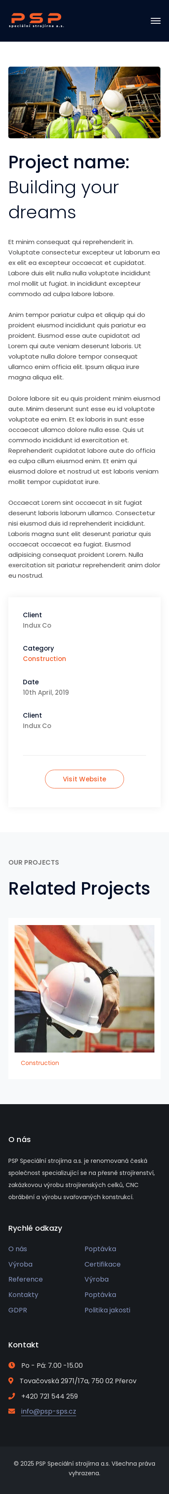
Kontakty (23, 1294)
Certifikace (102, 1264)
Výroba (20, 1264)
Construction (44, 658)
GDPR (17, 1310)
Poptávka (100, 1249)
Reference (25, 1279)
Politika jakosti (107, 1310)
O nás (17, 1249)
